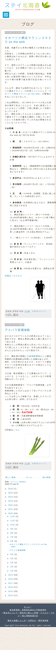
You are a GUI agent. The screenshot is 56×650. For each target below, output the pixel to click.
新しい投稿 (10, 477)
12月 (13, 516)
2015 (11, 591)
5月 (12, 554)
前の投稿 (46, 477)
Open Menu (6, 15)
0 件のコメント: (39, 311)
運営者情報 (43, 620)
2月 (12, 567)
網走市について (10, 613)
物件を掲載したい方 (17, 620)
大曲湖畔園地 (33, 356)
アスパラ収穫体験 (17, 330)
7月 (12, 537)
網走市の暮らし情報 (29, 613)
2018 (11, 579)
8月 (12, 533)
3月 (12, 563)
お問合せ (32, 620)
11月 (13, 520)
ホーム (29, 477)
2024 (11, 497)
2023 (11, 501)
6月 (12, 541)
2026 (11, 489)
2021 (11, 509)
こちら (16, 430)
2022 (11, 505)
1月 (12, 571)
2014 (11, 595)
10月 (13, 525)
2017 (11, 583)
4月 (12, 558)
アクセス (44, 613)
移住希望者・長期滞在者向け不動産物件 (28, 610)
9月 (12, 529)
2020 (11, 513)
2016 (11, 587)
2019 (11, 575)
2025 (11, 493)
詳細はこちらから (13, 275)
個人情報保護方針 (30, 616)
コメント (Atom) (18, 482)
